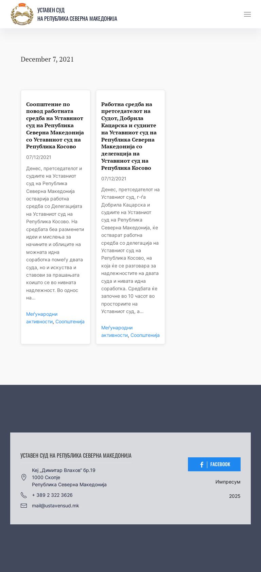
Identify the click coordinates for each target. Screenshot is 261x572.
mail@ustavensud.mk (49, 505)
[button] (247, 14)
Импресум (228, 482)
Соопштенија (70, 321)
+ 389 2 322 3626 (46, 495)
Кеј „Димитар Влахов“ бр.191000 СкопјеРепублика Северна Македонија (63, 477)
